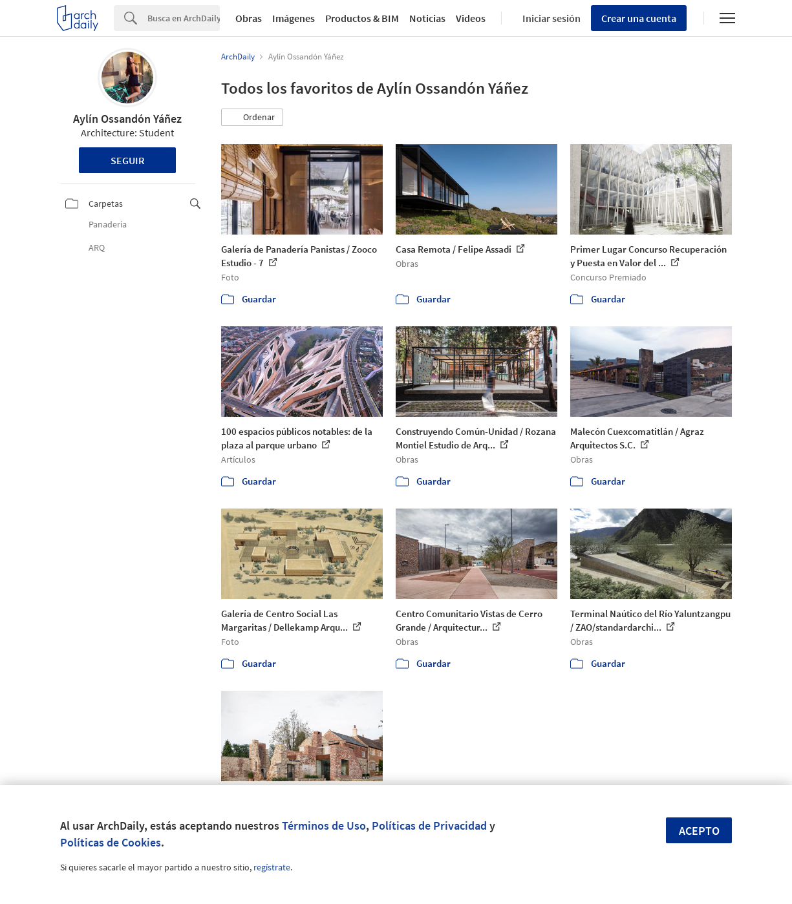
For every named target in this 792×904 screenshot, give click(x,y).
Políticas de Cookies (110, 842)
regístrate (271, 867)
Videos (471, 18)
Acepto (699, 830)
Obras (248, 18)
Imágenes (293, 18)
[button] (252, 118)
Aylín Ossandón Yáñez (127, 118)
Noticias (427, 18)
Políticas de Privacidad (429, 825)
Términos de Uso (324, 825)
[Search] (183, 18)
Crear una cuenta (638, 18)
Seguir (128, 160)
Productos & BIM (362, 18)
